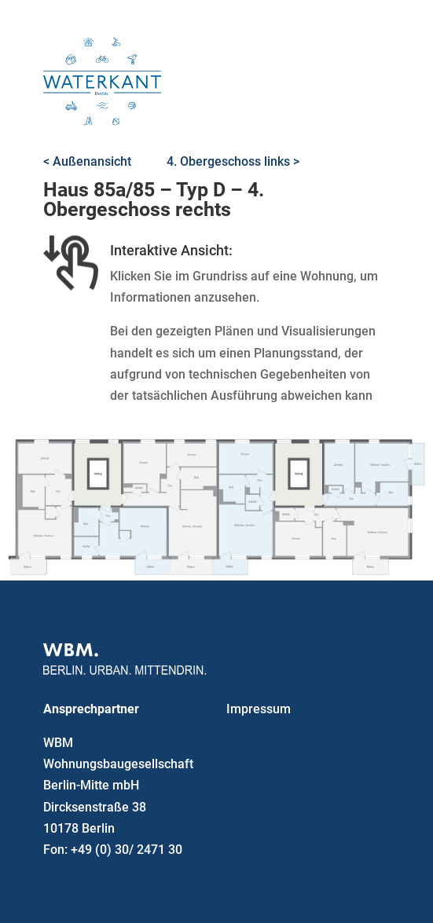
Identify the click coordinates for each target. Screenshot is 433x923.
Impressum (258, 708)
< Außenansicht (87, 161)
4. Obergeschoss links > (233, 161)
